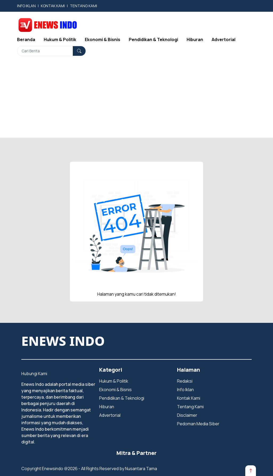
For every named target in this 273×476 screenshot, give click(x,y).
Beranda (26, 39)
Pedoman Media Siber (198, 424)
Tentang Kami (190, 407)
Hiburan (195, 39)
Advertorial (223, 39)
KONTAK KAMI (53, 5)
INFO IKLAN (26, 5)
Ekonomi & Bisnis (102, 39)
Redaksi (184, 381)
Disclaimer (187, 415)
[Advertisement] (136, 100)
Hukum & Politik (60, 39)
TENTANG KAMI (83, 5)
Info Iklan (185, 389)
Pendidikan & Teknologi (153, 39)
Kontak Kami (188, 398)
